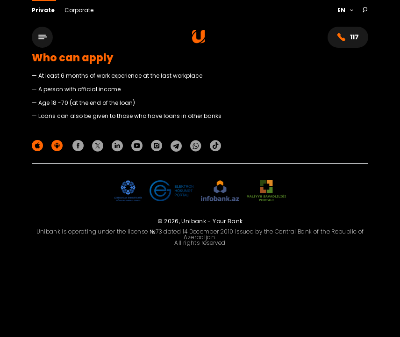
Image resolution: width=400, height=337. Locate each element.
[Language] (345, 10)
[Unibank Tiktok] (215, 145)
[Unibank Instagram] (158, 145)
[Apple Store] (39, 145)
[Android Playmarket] (58, 145)
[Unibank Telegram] (178, 145)
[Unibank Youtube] (138, 145)
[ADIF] (128, 191)
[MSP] (266, 191)
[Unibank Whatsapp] (197, 145)
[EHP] (171, 191)
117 (348, 37)
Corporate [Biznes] (78, 10)
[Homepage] (198, 41)
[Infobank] (220, 191)
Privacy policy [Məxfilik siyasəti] (348, 147)
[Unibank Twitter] (99, 145)
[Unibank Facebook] (79, 145)
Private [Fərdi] (44, 10)
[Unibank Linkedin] (119, 145)
